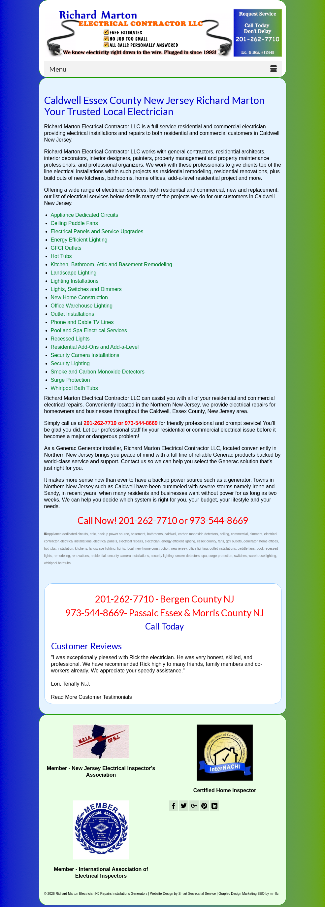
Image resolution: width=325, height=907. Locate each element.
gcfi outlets (234, 541)
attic (93, 534)
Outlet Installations (72, 314)
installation (65, 548)
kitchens (81, 548)
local (130, 548)
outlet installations (223, 548)
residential (98, 556)
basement (138, 534)
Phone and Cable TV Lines (82, 322)
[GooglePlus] (194, 805)
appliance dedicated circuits (68, 534)
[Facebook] (173, 805)
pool (260, 548)
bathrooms (155, 534)
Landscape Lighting (74, 272)
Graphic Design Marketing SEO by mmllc (248, 893)
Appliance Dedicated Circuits (84, 215)
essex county (206, 541)
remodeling (61, 556)
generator (250, 541)
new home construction (152, 548)
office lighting (198, 548)
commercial (239, 534)
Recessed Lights (70, 338)
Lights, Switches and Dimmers (86, 289)
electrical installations (76, 541)
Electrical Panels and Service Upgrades (97, 231)
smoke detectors (188, 556)
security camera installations (128, 556)
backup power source (113, 534)
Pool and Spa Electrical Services (89, 330)
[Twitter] (183, 805)
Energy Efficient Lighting (79, 240)
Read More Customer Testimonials (91, 697)
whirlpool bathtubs (57, 563)
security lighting (162, 556)
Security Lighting (70, 363)
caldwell (171, 534)
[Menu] (163, 69)
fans (221, 541)
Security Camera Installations (85, 355)
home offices (268, 541)
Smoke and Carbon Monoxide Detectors (98, 371)
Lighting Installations (75, 281)
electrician (152, 541)
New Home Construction (79, 297)
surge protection (220, 556)
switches (240, 556)
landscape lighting (102, 548)
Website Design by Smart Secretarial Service (183, 893)
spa (204, 556)
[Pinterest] (204, 805)
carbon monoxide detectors (198, 534)
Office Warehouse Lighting (82, 305)
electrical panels (105, 541)
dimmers (256, 534)
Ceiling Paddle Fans (74, 223)
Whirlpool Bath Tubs (74, 388)
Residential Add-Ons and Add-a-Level (95, 347)
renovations (80, 556)
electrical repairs (131, 541)
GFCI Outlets (66, 248)
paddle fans (246, 548)
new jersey (179, 548)
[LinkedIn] (214, 805)
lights (121, 548)
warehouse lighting (262, 556)
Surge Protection (70, 380)
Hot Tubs (61, 256)
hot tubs (50, 548)
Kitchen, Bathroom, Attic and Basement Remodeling (111, 264)
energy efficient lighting (178, 541)
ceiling (224, 534)
